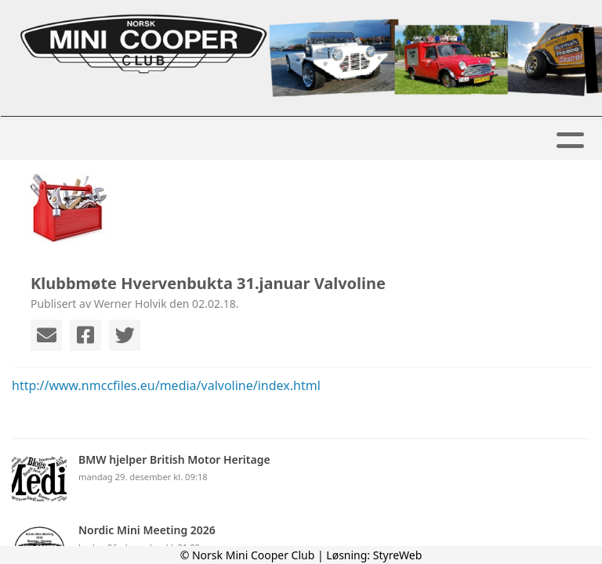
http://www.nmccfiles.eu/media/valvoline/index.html (166, 385)
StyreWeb (397, 555)
